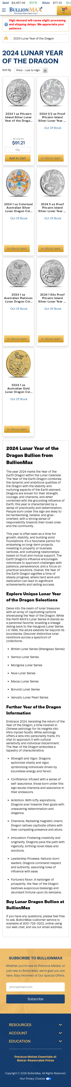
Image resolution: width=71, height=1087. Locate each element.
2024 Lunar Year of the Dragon (33, 38)
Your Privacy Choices (35, 1078)
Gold (5, 2)
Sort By (6, 70)
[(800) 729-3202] (46, 10)
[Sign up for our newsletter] (35, 986)
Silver (46, 2)
